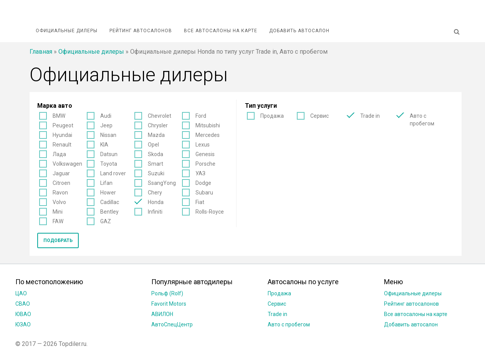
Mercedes (207, 135)
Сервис (319, 116)
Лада (59, 154)
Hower (108, 192)
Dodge (203, 183)
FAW (58, 221)
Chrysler (158, 125)
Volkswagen (67, 164)
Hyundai (62, 135)
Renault (62, 145)
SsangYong (162, 183)
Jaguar (61, 173)
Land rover (113, 173)
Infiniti (155, 212)
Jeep (106, 125)
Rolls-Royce (209, 212)
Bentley (109, 212)
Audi (105, 116)
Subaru (204, 192)
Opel (153, 145)
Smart (155, 164)
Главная (41, 51)
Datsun (109, 154)
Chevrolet (159, 116)
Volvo (59, 202)
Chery (155, 192)
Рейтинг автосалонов (140, 30)
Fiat (199, 202)
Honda (156, 202)
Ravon (60, 192)
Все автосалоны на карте (220, 30)
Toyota (108, 164)
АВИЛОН (162, 314)
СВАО (22, 304)
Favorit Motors (168, 304)
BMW (59, 116)
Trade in (370, 116)
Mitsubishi (207, 125)
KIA (104, 145)
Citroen (61, 183)
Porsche (205, 164)
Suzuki (156, 173)
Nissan (108, 135)
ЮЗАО (23, 324)
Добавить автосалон (299, 30)
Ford (200, 116)
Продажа (272, 116)
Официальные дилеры (67, 30)
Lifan (106, 183)
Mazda (156, 135)
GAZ (105, 221)
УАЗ (200, 173)
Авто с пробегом (422, 120)
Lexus (202, 145)
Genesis (205, 154)
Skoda (155, 154)
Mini (58, 212)
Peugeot (63, 125)
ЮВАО (23, 314)
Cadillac (109, 202)
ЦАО (21, 293)
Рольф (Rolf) (167, 293)
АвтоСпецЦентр (172, 324)
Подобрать (58, 240)
